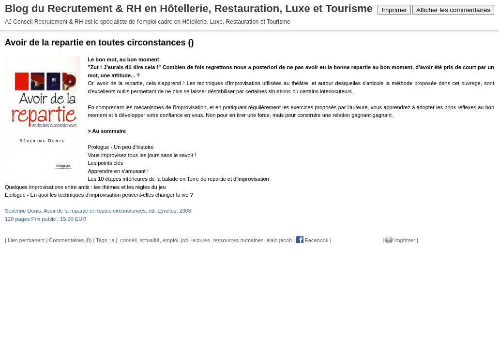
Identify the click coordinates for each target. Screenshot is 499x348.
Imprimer (394, 10)
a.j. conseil (124, 240)
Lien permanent (26, 240)
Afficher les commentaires (453, 10)
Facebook (312, 240)
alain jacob (279, 240)
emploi (170, 240)
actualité (150, 240)
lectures (200, 240)
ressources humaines (238, 240)
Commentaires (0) (70, 240)
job (184, 240)
